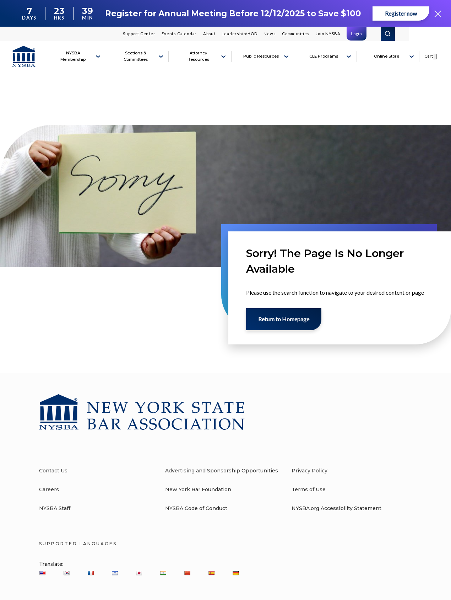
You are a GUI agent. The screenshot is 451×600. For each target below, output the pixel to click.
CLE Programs (323, 56)
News (269, 33)
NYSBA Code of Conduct (196, 508)
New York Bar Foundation (198, 489)
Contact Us (53, 470)
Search (388, 34)
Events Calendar (179, 33)
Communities (296, 33)
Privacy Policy (309, 470)
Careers (49, 489)
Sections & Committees (136, 56)
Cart (428, 56)
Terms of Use (309, 489)
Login (356, 33)
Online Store (386, 56)
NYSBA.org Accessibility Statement (336, 508)
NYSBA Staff (54, 508)
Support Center (139, 33)
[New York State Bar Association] (24, 56)
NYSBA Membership (73, 56)
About (209, 33)
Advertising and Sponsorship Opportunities (221, 470)
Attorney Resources (198, 56)
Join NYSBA (328, 33)
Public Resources (261, 56)
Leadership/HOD (239, 33)
